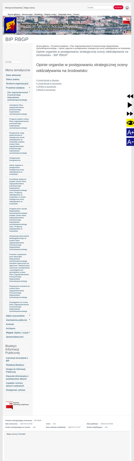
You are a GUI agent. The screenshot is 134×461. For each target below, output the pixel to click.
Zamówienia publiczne (16, 320)
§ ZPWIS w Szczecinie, (46, 86)
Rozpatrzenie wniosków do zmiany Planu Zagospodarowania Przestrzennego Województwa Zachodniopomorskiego (19, 291)
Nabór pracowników (15, 316)
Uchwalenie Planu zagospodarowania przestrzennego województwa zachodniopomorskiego (18, 109)
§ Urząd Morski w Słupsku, (48, 80)
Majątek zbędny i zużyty (17, 332)
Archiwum (10, 328)
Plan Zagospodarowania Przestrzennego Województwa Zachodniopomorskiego (17, 96)
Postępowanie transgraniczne (15, 159)
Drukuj (127, 8)
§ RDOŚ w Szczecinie (45, 90)
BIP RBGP (16, 39)
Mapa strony (29, 7)
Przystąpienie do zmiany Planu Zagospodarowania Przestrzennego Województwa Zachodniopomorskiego (19, 306)
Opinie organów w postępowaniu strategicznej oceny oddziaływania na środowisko (95, 48)
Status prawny (12, 79)
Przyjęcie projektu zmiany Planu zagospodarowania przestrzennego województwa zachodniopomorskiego (19, 123)
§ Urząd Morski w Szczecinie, (49, 83)
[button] (130, 96)
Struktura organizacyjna (17, 83)
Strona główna (42, 46)
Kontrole (10, 324)
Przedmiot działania (59, 46)
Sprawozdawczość (15, 337)
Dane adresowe (13, 75)
